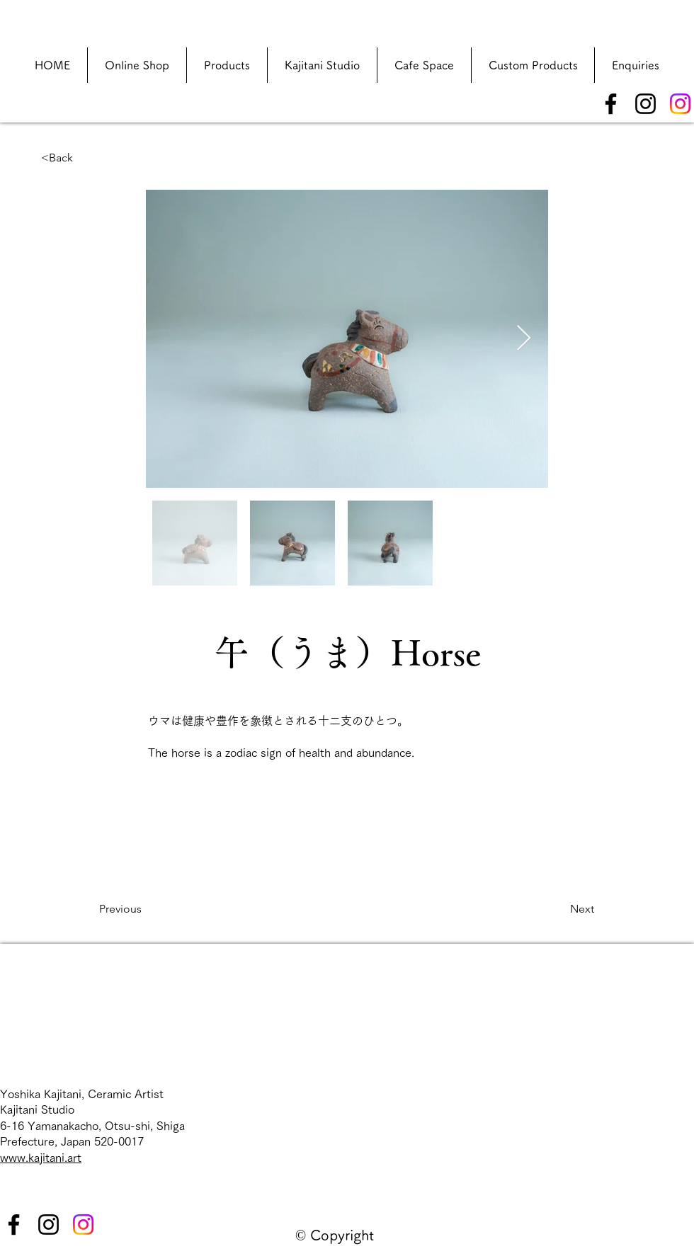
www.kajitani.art (40, 1157)
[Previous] (146, 909)
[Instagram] (645, 104)
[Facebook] (611, 104)
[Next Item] (524, 339)
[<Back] (88, 158)
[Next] (558, 909)
